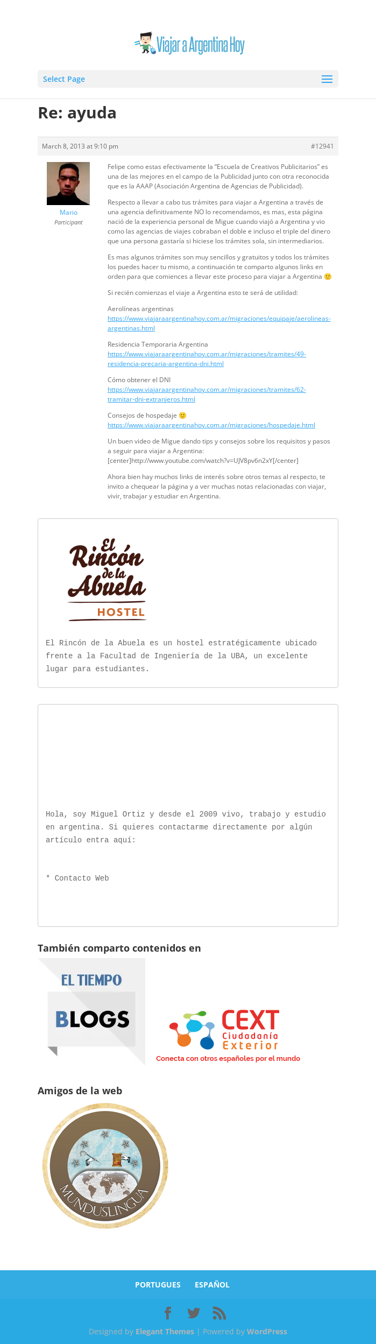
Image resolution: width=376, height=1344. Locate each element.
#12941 (322, 146)
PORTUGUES (158, 1282)
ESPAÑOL (212, 1282)
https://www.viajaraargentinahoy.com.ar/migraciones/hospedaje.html (211, 425)
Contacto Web (82, 876)
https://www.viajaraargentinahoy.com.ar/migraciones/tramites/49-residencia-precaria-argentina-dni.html (207, 358)
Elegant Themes (165, 1329)
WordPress (267, 1329)
